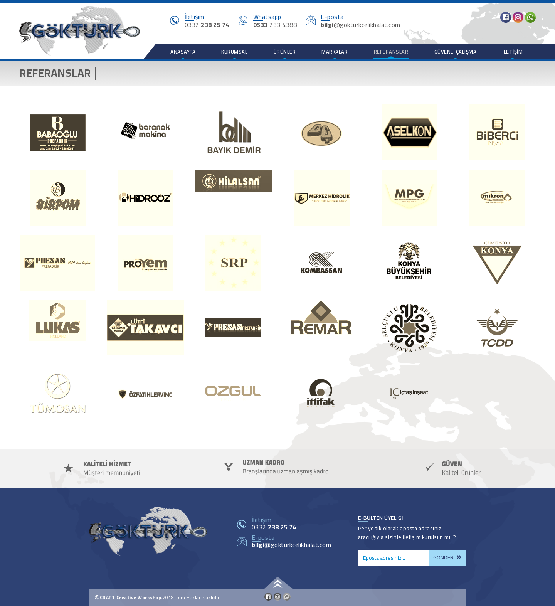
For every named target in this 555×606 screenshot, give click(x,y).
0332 (274, 527)
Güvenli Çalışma (455, 51)
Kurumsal (234, 51)
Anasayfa (182, 51)
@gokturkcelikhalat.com (291, 544)
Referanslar (391, 51)
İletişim (512, 51)
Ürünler (285, 51)
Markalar (334, 51)
